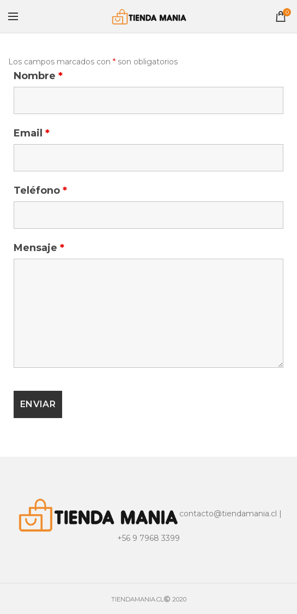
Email (32, 133)
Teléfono (40, 190)
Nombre (38, 75)
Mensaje (39, 247)
